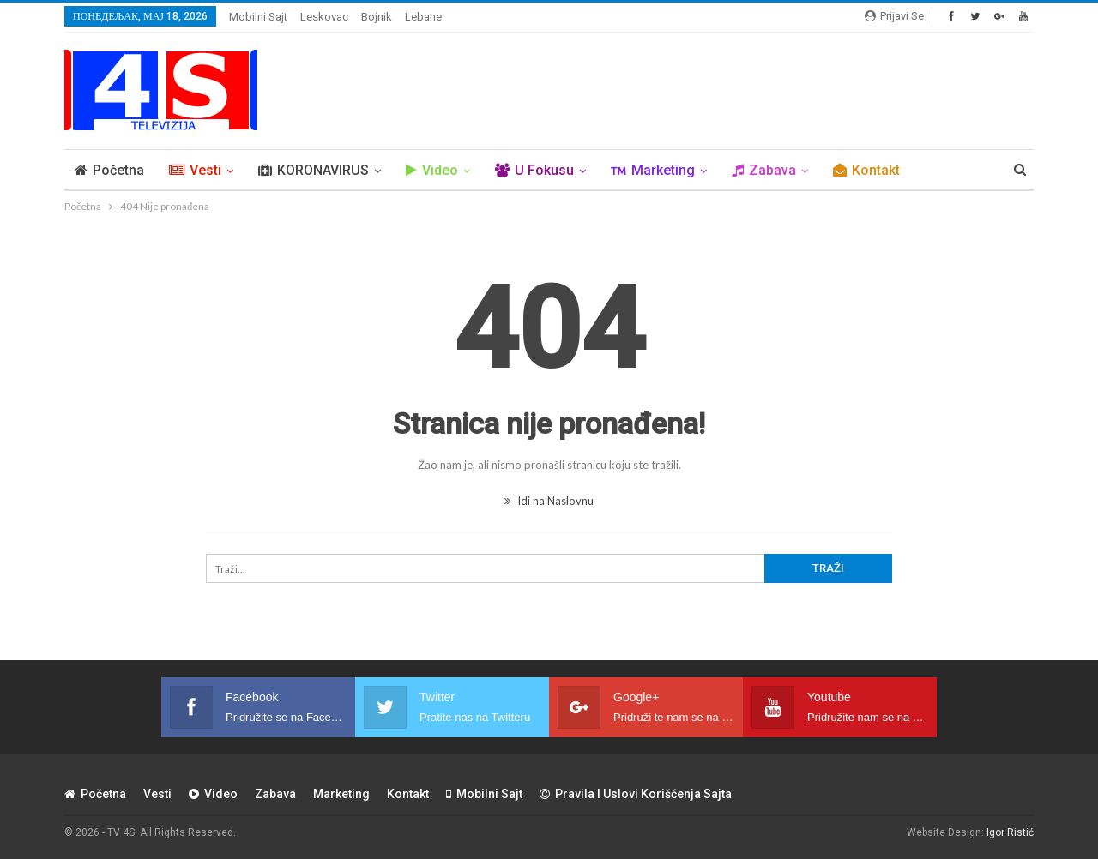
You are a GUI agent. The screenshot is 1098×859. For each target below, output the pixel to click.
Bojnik (376, 16)
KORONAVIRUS (313, 170)
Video (432, 170)
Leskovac (324, 16)
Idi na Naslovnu (549, 501)
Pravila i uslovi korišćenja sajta (636, 794)
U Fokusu (534, 170)
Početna (109, 170)
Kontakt (866, 170)
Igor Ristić (1010, 832)
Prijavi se (894, 15)
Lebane (423, 16)
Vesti (195, 170)
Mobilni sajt (258, 16)
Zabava (764, 170)
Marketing (653, 170)
